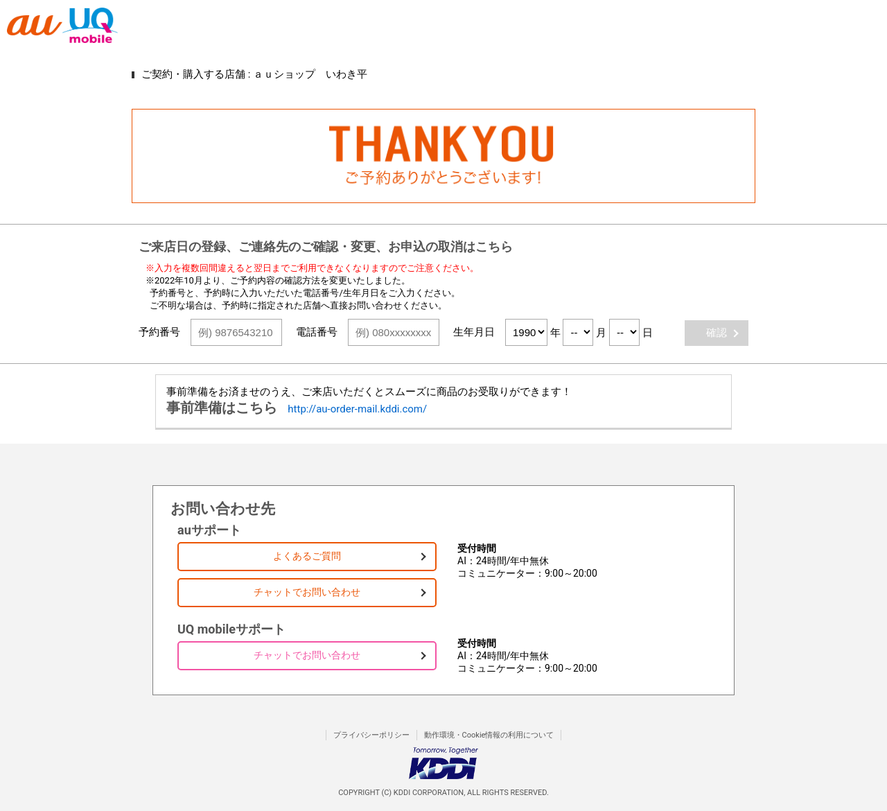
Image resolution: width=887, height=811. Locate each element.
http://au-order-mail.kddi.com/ (357, 409)
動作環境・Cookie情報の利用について (489, 735)
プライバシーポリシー (371, 735)
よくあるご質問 (307, 555)
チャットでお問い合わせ (307, 592)
